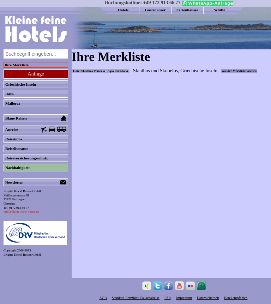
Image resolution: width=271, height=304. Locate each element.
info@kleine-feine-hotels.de (21, 211)
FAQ (167, 298)
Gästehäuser (155, 10)
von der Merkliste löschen (239, 71)
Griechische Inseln (20, 84)
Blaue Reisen (35, 118)
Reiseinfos (13, 139)
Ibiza (9, 94)
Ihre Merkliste (17, 65)
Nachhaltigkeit (17, 167)
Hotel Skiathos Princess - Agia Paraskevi (100, 71)
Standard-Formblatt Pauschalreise (135, 298)
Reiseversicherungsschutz (26, 158)
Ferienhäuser (187, 10)
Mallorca (12, 103)
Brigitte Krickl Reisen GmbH (22, 254)
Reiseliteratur (16, 148)
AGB (103, 298)
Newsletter (35, 182)
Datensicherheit (208, 298)
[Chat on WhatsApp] (207, 4)
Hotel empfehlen (235, 298)
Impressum (184, 298)
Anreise (35, 130)
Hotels (123, 10)
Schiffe (219, 10)
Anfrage (36, 74)
